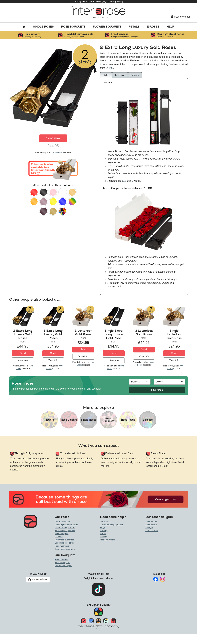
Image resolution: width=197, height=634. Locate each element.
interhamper (151, 521)
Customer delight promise (111, 524)
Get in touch (105, 521)
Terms (103, 533)
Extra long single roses (65, 530)
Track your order (107, 540)
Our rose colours (62, 521)
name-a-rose (57, 152)
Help (170, 26)
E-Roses (153, 26)
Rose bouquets (61, 533)
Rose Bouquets (73, 26)
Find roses (157, 390)
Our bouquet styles (63, 565)
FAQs (102, 527)
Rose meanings (62, 546)
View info (23, 360)
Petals (134, 26)
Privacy (103, 537)
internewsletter (180, 16)
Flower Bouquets (107, 26)
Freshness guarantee (64, 540)
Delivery (103, 530)
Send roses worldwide (65, 549)
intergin (149, 527)
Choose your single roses (66, 524)
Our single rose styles (64, 543)
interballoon (151, 524)
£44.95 (109, 68)
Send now (53, 138)
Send (23, 353)
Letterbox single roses (65, 527)
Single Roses (43, 26)
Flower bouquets (62, 562)
